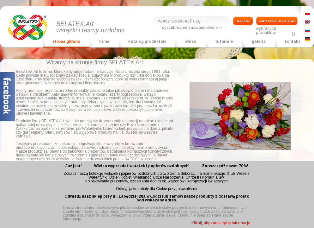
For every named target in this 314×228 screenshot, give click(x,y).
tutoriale (224, 41)
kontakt (292, 41)
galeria (259, 41)
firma (104, 41)
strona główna (66, 41)
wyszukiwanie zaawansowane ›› (191, 27)
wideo (190, 41)
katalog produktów (147, 41)
